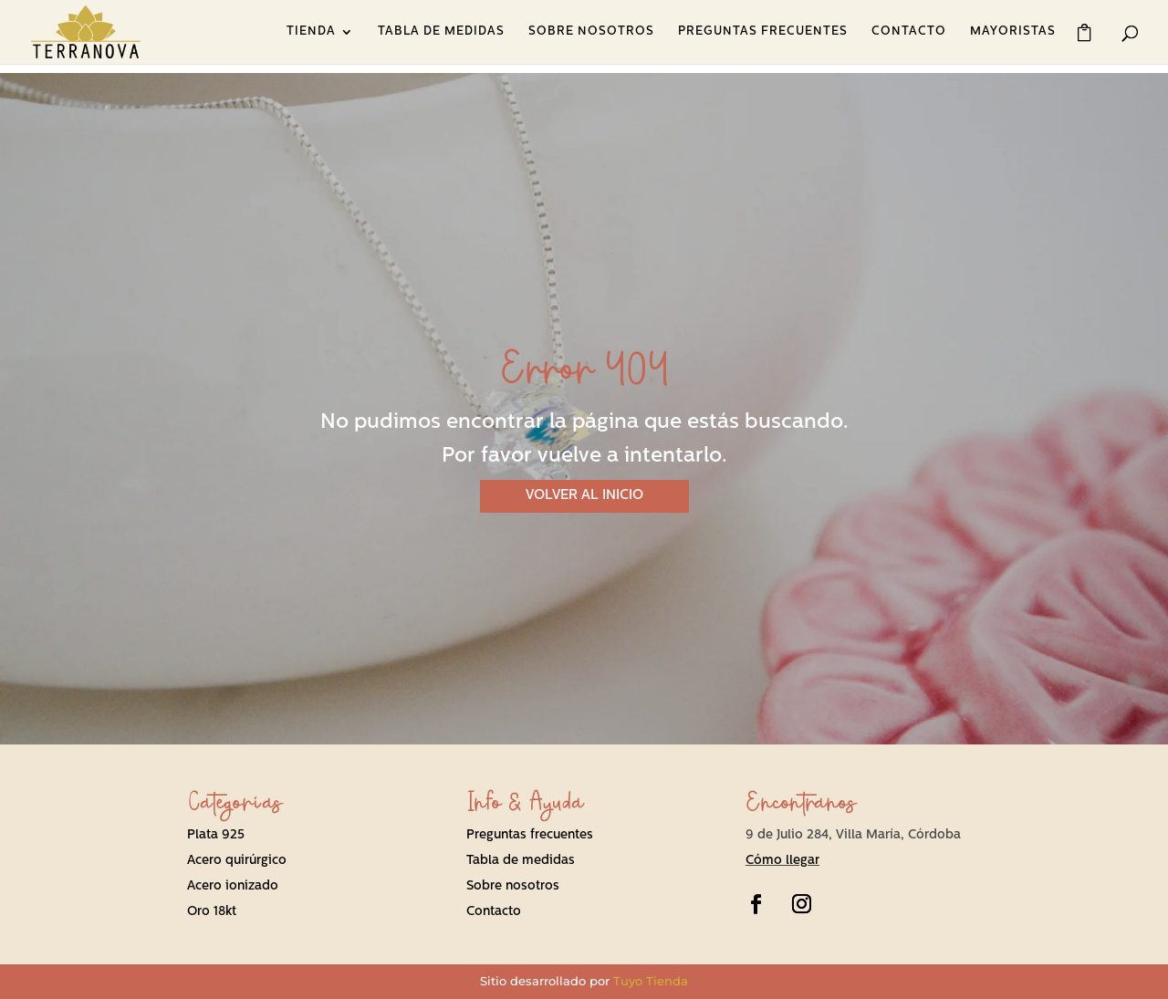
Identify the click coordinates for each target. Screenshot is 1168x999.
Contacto (493, 912)
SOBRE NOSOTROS (591, 31)
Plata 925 (216, 835)
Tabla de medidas (520, 861)
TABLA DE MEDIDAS (441, 31)
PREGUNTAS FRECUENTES (763, 31)
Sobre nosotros (512, 886)
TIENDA (311, 31)
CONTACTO (908, 31)
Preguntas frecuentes (529, 835)
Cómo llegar (782, 861)
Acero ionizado (232, 886)
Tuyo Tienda (650, 980)
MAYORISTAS (1013, 31)
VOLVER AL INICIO (584, 496)
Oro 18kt (211, 912)
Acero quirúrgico (237, 861)
